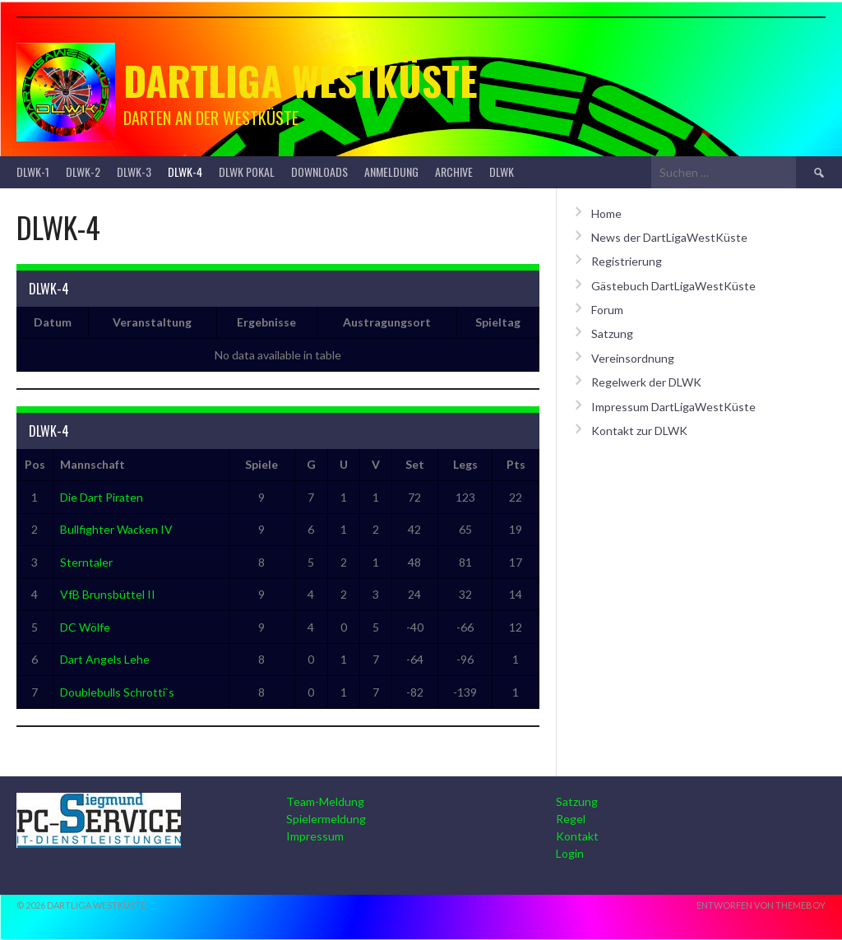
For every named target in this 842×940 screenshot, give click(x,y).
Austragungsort (387, 322)
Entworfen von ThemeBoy (761, 905)
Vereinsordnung (632, 358)
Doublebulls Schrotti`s (117, 692)
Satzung (612, 333)
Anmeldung (391, 171)
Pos (35, 464)
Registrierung (626, 261)
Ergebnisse (266, 322)
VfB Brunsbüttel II (107, 594)
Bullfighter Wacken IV (116, 529)
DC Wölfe (85, 627)
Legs (465, 464)
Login (570, 853)
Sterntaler (86, 562)
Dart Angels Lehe (105, 659)
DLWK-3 (134, 171)
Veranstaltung (152, 322)
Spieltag (497, 322)
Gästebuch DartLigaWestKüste (673, 286)
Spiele (261, 464)
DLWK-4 (185, 171)
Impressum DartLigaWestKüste (673, 407)
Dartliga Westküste (300, 80)
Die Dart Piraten (101, 497)
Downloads (319, 171)
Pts (516, 464)
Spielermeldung (326, 819)
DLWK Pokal (247, 171)
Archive (454, 171)
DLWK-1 (32, 171)
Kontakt (577, 836)
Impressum (315, 836)
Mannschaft (92, 464)
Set (414, 464)
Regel (570, 819)
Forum (607, 310)
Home (606, 213)
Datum (53, 322)
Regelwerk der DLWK (646, 382)
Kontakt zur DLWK (639, 431)
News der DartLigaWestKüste (669, 237)
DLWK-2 (83, 171)
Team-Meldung (325, 801)
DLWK (501, 171)
